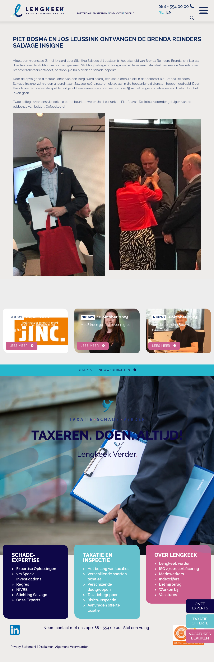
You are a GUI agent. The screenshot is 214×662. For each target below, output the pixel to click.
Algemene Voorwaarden (71, 646)
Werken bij (168, 589)
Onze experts (200, 606)
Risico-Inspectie (102, 600)
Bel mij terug (170, 584)
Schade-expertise (25, 557)
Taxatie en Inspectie (97, 557)
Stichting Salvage (31, 595)
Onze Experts (28, 600)
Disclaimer (45, 646)
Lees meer (18, 345)
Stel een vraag (136, 627)
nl (161, 12)
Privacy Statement (23, 646)
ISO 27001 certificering (179, 568)
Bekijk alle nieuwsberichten (104, 370)
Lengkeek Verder (106, 454)
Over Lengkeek (175, 555)
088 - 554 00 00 (176, 6)
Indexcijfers (169, 579)
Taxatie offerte (200, 621)
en (169, 12)
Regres (22, 584)
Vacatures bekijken (200, 636)
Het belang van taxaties (108, 568)
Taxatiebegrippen (103, 595)
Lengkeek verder (174, 563)
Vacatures (168, 595)
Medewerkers (171, 574)
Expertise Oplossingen (36, 568)
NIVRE (22, 589)
